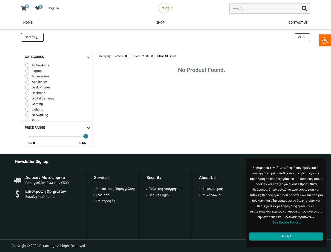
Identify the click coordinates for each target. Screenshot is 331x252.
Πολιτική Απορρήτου (165, 189)
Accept (286, 236)
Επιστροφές (105, 201)
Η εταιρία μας (212, 189)
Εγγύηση (102, 195)
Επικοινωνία (211, 195)
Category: (105, 56)
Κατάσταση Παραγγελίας (115, 189)
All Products (37, 65)
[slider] (85, 136)
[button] (57, 128)
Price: (136, 56)
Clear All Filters (167, 56)
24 (302, 37)
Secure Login (159, 195)
